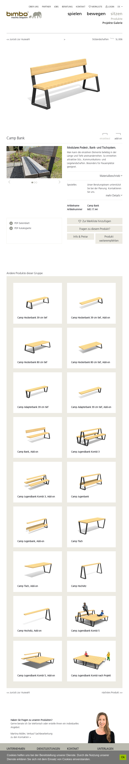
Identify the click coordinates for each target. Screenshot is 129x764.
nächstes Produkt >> (112, 692)
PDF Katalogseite (22, 228)
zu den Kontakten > (21, 737)
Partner (46, 6)
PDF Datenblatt (22, 223)
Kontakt (80, 6)
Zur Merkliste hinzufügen (94, 221)
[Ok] (123, 757)
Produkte (116, 18)
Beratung (67, 6)
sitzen (116, 14)
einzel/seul (105, 134)
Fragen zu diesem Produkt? (94, 228)
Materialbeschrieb (111, 175)
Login (110, 6)
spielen (75, 14)
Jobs (56, 6)
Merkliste (95, 6)
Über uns (34, 6)
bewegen (96, 14)
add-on (118, 134)
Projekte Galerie (112, 23)
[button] (9, 180)
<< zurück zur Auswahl (18, 39)
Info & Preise (80, 236)
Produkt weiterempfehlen (109, 238)
